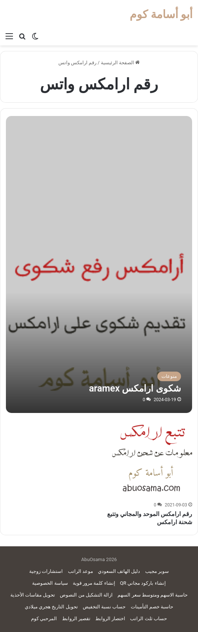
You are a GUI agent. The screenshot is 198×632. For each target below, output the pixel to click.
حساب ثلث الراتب (148, 618)
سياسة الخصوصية (50, 583)
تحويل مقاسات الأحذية (32, 595)
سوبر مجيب (157, 571)
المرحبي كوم (44, 618)
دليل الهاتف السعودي (119, 571)
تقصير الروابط (76, 618)
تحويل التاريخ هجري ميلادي (51, 606)
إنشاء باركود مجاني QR (143, 583)
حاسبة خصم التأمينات (152, 606)
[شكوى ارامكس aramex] (99, 320)
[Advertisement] (99, 171)
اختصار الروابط (110, 618)
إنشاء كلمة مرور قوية (94, 583)
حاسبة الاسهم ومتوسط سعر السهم (152, 595)
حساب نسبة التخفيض (104, 606)
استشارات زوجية (46, 571)
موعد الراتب (80, 571)
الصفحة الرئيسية (120, 62)
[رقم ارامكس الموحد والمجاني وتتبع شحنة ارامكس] (151, 458)
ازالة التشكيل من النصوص (86, 595)
